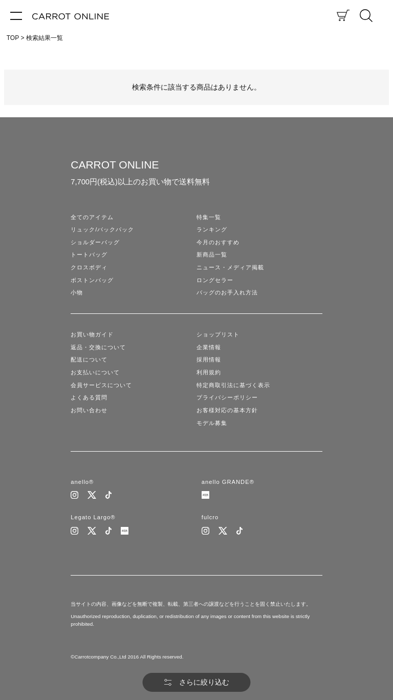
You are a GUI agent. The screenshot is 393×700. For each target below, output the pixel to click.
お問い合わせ (89, 410)
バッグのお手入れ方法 (227, 292)
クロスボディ (89, 267)
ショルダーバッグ (95, 242)
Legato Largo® (93, 517)
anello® (82, 482)
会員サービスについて (101, 385)
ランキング (211, 229)
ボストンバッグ (92, 280)
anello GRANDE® (228, 482)
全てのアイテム (92, 217)
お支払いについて (95, 372)
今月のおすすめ (217, 242)
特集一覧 (208, 217)
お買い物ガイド (92, 334)
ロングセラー (214, 280)
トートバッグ (89, 254)
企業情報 (208, 347)
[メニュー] (16, 15)
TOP (13, 37)
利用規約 (208, 372)
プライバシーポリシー (227, 397)
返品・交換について (98, 347)
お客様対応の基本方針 (227, 410)
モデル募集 (211, 423)
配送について (89, 359)
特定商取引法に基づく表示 (233, 385)
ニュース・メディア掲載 (230, 267)
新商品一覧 (211, 254)
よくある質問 (89, 397)
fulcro (210, 517)
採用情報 (208, 359)
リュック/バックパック (102, 229)
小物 (77, 292)
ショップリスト (217, 334)
